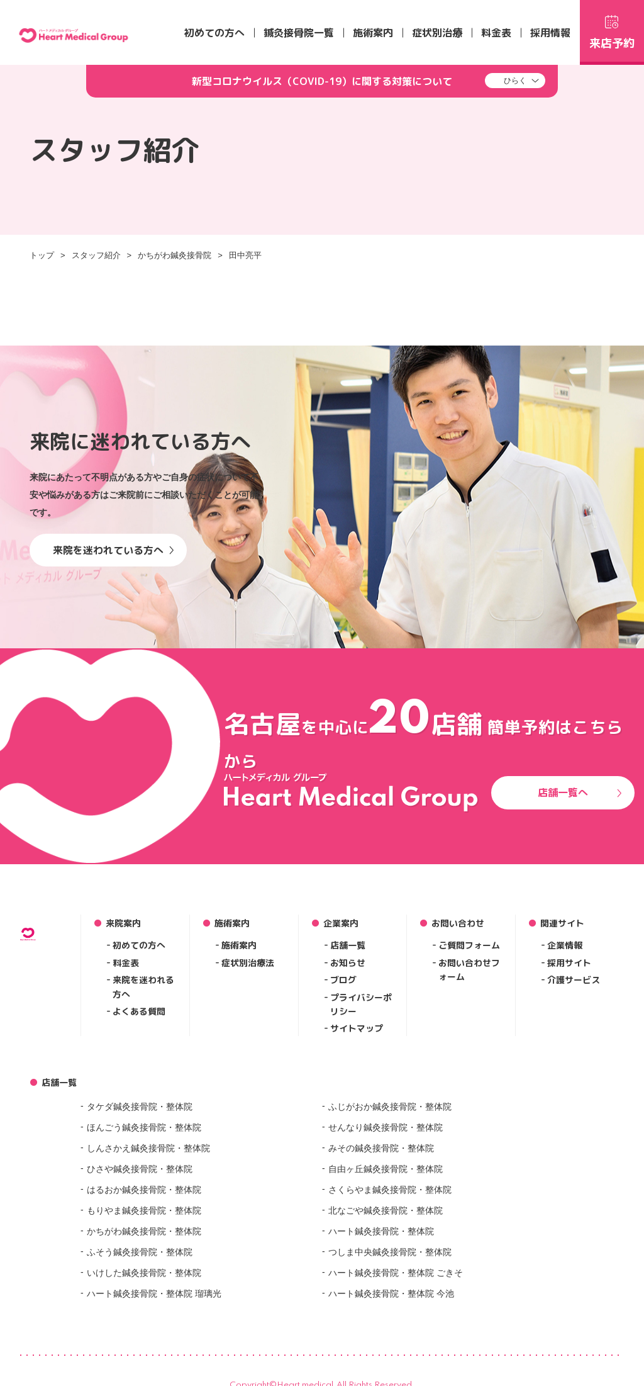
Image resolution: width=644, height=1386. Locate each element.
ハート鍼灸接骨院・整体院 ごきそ (395, 1273)
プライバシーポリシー (361, 1004)
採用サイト (569, 963)
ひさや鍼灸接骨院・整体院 (139, 1169)
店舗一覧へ (580, 792)
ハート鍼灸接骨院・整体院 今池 (391, 1293)
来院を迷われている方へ (113, 550)
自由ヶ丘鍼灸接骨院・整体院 (385, 1169)
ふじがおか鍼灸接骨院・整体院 (390, 1106)
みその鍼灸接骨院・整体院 (381, 1148)
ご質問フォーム (469, 945)
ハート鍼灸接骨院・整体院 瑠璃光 (154, 1293)
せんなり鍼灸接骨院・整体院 (385, 1127)
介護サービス (573, 980)
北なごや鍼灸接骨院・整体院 (385, 1210)
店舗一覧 (347, 945)
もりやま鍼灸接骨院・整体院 (144, 1210)
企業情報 (564, 945)
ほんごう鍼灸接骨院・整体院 (144, 1127)
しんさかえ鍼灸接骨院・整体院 (148, 1148)
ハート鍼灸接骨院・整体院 (381, 1231)
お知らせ (347, 963)
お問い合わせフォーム (469, 970)
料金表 (496, 33)
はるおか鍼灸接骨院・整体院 (144, 1190)
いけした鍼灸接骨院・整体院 (144, 1273)
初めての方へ (214, 33)
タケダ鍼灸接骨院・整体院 (139, 1106)
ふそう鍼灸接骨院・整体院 (139, 1252)
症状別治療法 (247, 963)
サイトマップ (356, 1028)
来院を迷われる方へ (143, 987)
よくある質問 (139, 1011)
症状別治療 (437, 33)
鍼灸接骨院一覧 (299, 33)
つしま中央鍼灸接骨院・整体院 (390, 1252)
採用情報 (550, 33)
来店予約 (612, 30)
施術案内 (373, 33)
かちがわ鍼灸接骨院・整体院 (144, 1231)
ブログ (343, 980)
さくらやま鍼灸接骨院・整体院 (390, 1190)
